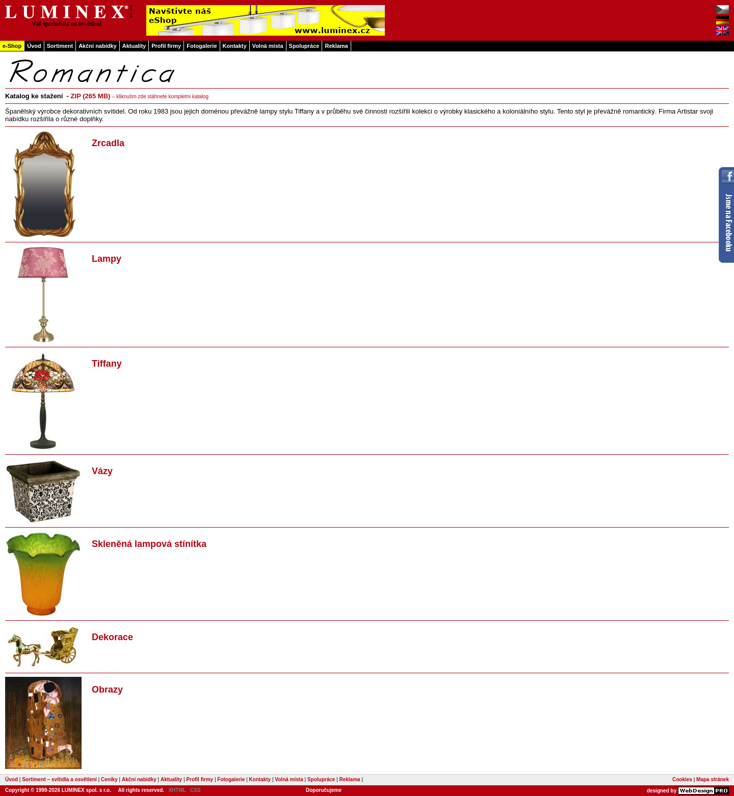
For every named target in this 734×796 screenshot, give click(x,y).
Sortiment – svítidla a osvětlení (59, 779)
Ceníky (109, 779)
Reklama (336, 46)
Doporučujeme (324, 790)
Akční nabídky (97, 46)
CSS (195, 790)
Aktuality (134, 46)
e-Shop (12, 46)
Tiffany (107, 364)
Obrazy (107, 689)
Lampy (106, 259)
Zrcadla (108, 143)
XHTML (177, 790)
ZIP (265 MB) (139, 96)
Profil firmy (166, 46)
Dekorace (112, 637)
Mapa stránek (712, 779)
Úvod (34, 46)
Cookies (682, 779)
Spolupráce (304, 46)
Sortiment (60, 46)
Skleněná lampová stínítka (149, 544)
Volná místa (267, 46)
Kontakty (235, 46)
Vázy (102, 471)
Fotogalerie (202, 46)
